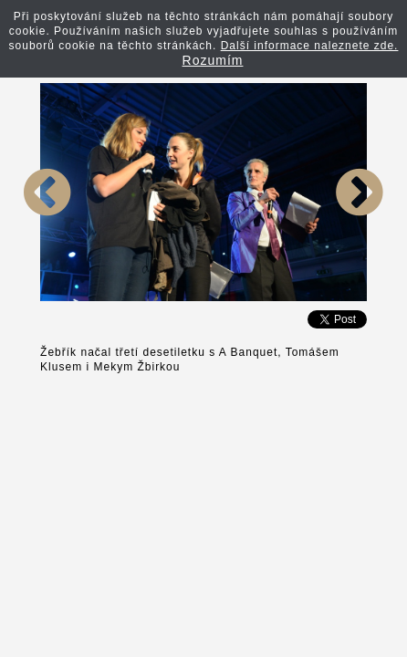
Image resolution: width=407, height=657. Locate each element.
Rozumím (213, 60)
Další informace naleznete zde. (310, 45)
